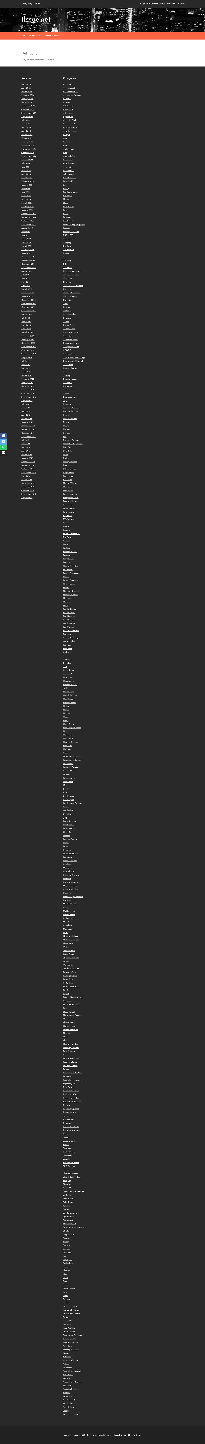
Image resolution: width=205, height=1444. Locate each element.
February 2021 (27, 293)
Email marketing (70, 494)
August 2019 (26, 358)
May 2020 (26, 325)
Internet (66, 774)
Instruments (68, 764)
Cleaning (67, 289)
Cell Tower (67, 268)
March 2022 (26, 246)
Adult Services (69, 106)
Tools (65, 1278)
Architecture (68, 149)
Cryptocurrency (70, 397)
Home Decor (68, 724)
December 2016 (28, 462)
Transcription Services (72, 1310)
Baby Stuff (68, 181)
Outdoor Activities (71, 969)
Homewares (68, 738)
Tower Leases (69, 1288)
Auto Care (67, 160)
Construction (68, 354)
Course (66, 393)
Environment (68, 512)
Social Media (69, 1188)
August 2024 (27, 160)
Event (65, 523)
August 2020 (27, 314)
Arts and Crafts (70, 156)
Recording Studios (71, 1098)
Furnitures (67, 649)
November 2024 (28, 149)
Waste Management (72, 1371)
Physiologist (68, 1019)
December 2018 (28, 386)
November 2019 (28, 347)
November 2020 (28, 304)
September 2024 (28, 156)
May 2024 (26, 171)
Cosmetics (67, 383)
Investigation (69, 778)
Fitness (66, 577)
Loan (65, 846)
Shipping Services (70, 1173)
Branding (67, 217)
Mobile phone (69, 915)
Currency (67, 404)
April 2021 (25, 286)
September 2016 (28, 473)
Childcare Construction (73, 286)
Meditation (68, 900)
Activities (67, 99)
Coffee (66, 322)
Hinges (66, 710)
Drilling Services (70, 462)
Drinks (66, 465)
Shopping (67, 1181)
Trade (65, 1296)
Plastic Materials (70, 1044)
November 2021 (28, 261)
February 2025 (27, 138)
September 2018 (28, 397)
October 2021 (27, 264)
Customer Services (71, 408)
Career (66, 253)
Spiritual (66, 1206)
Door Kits (67, 451)
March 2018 (26, 419)
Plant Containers (70, 1030)
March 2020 (27, 332)
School (66, 1145)
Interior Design (69, 771)
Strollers (66, 1231)
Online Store (68, 954)
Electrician (67, 487)
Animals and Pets (70, 128)
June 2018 (25, 408)
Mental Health (69, 904)
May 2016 (25, 476)
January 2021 (27, 296)
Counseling (67, 390)
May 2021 (25, 282)
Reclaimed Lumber (71, 1091)
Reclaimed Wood (70, 1094)
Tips (65, 1274)
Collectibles (68, 336)
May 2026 (26, 84)
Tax (64, 1256)
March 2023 (26, 203)
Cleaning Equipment (72, 293)
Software (67, 1195)
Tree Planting (69, 1328)
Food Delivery (69, 616)
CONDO (67, 350)
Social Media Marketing (73, 1191)
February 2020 (28, 336)
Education (67, 480)
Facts (65, 544)
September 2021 (28, 268)
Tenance (66, 1267)
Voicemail (67, 1364)
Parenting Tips (69, 972)
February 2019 (27, 379)
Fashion (66, 548)
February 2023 (27, 207)
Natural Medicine (71, 936)
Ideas (65, 753)
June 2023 (25, 192)
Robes (66, 1134)
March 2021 (26, 289)
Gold (65, 667)
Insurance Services (71, 767)
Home (65, 721)
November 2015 (28, 487)
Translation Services (72, 1314)
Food (65, 606)
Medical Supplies (70, 889)
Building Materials (71, 232)
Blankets (67, 199)
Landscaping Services (72, 803)
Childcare (67, 282)
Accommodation (70, 88)
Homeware (68, 735)
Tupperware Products (72, 1335)
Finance (66, 562)
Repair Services (70, 1112)
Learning (67, 814)
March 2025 (26, 135)
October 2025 (27, 110)
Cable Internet (69, 239)
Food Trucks (68, 627)
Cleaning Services (70, 296)
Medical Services (70, 886)
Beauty (66, 189)
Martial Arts (68, 871)
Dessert (66, 429)
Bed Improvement (71, 192)
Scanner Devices (70, 1141)
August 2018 (26, 401)
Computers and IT (71, 347)
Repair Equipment (71, 1109)
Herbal (66, 706)
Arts (65, 153)
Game (65, 656)
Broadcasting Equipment (74, 225)
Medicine (67, 893)
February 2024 (27, 181)
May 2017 (25, 447)
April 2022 (26, 243)
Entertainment (69, 508)
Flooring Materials (71, 591)
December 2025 (28, 102)
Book (65, 210)
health (65, 688)
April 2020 (26, 329)
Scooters (67, 1148)
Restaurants (68, 1119)
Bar (64, 185)
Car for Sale (68, 250)
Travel (65, 1317)
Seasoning (67, 1155)
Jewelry (66, 789)
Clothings (67, 311)
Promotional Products (72, 1073)
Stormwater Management (74, 1227)
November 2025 (28, 106)
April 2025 (26, 131)
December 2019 (28, 343)
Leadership (68, 810)
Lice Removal (69, 828)
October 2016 (27, 469)
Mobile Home (69, 911)
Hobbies (66, 713)
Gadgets (67, 652)
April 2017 (25, 451)
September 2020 (28, 311)
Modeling (67, 922)
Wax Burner (68, 1375)
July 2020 (25, 318)
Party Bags (68, 979)
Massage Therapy (71, 875)
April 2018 (25, 415)
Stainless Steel (69, 1224)
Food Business (69, 613)
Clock (65, 304)
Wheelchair (68, 1396)
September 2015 (28, 494)
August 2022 (27, 228)
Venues (66, 1353)
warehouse (67, 1368)
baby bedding (69, 174)
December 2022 (28, 214)
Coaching (67, 318)
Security (66, 1159)
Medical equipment (71, 882)
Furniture (67, 645)
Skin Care (67, 1184)
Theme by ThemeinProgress (100, 1435)
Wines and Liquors (71, 1414)
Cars (65, 257)
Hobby (66, 717)
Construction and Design (74, 358)
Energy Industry (70, 501)
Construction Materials (73, 361)
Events (66, 526)
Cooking (66, 376)
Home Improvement (72, 728)
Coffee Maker (69, 329)
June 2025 (25, 124)
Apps (65, 146)
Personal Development (73, 997)
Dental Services (70, 419)
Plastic (66, 1040)
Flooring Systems (70, 595)
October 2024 (27, 153)
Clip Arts (67, 300)
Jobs (65, 792)
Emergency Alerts (71, 498)
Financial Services (71, 566)
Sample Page (52, 36)
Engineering (68, 505)
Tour (65, 1281)
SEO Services (69, 1166)
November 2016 (28, 465)
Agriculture (68, 117)
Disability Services (71, 440)
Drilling (66, 458)
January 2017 (27, 458)
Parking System (70, 976)
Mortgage (67, 929)
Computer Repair (70, 340)
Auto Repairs (69, 163)
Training (66, 1303)
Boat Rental (68, 207)
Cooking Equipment (71, 379)
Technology (68, 1263)
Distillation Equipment (73, 444)
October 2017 (27, 433)
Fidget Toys (68, 559)
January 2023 (27, 210)
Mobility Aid (68, 918)
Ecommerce (68, 476)
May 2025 (26, 128)
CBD (65, 264)
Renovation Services (72, 1102)
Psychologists (69, 1084)
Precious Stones (70, 1062)
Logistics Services (71, 854)
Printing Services (70, 1066)
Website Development (72, 1382)
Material (67, 879)
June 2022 (25, 235)
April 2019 (25, 372)
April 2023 (26, 199)
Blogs (65, 203)
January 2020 (27, 340)
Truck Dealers (69, 1332)
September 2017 (28, 437)
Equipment (67, 516)
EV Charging (68, 519)
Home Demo (35, 36)
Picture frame (69, 1026)
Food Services (69, 620)
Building (66, 228)
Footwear (67, 634)
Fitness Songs (69, 584)
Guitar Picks (68, 670)
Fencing (66, 555)
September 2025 (28, 113)
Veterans (67, 1357)
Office (66, 947)
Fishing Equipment (71, 573)
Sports (66, 1209)
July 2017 (25, 440)
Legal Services (69, 821)
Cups (65, 401)
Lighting (66, 836)
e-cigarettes (68, 473)
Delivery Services (70, 411)
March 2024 (26, 178)
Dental (66, 415)
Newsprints (68, 943)
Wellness (66, 1393)
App (65, 138)
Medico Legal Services (73, 897)
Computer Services (71, 343)
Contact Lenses (70, 368)
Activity (66, 102)
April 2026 (26, 88)
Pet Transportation (71, 1004)
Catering (67, 261)
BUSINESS (68, 235)
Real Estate (68, 1087)
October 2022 (27, 221)
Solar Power (68, 1202)
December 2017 (28, 426)
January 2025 (27, 142)
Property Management (73, 1080)
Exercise (66, 530)
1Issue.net (36, 19)
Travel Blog (68, 1321)
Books (65, 214)
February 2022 (27, 250)
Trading (66, 1299)
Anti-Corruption (70, 131)
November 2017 (28, 429)
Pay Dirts (67, 990)
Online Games (69, 951)
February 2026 (27, 95)
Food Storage (69, 623)
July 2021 (25, 275)
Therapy (66, 1270)
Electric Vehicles (70, 483)
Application (68, 142)
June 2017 (25, 444)
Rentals (66, 1105)
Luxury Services (70, 861)
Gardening (67, 659)
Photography (69, 1012)
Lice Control (68, 825)
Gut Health (68, 674)
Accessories (68, 84)
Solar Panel (68, 1199)
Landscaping (68, 800)
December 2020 (28, 300)
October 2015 (27, 491)
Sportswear (68, 1220)
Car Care (67, 246)
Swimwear (67, 1252)
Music (65, 933)
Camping (67, 243)
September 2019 (28, 354)
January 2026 (27, 99)
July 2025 (25, 120)
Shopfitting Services (72, 1177)
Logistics (67, 850)
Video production (70, 1360)
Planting (66, 1033)
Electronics (68, 491)
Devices (66, 433)
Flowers (66, 602)
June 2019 (25, 365)
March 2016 (26, 480)
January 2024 (27, 185)
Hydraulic (67, 749)
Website (66, 1378)
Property (67, 1076)
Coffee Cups (68, 325)
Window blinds (69, 1400)
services (66, 1170)
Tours (65, 1285)
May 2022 (26, 239)
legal (65, 818)
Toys (65, 1292)
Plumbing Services (71, 1048)
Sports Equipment (71, 1213)
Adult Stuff (68, 110)
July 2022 (25, 232)
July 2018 (25, 404)
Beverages (67, 196)
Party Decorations (71, 986)
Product (66, 1069)
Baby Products (69, 178)
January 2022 (27, 253)
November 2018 (28, 390)
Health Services (70, 695)
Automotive (68, 167)
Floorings (67, 598)
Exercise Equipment (71, 534)
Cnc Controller (69, 314)
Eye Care (67, 537)
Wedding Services (70, 1389)
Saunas (66, 1137)
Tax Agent (67, 1260)
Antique (66, 135)
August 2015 (26, 498)
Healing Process (70, 685)
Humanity (67, 746)
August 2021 (26, 271)
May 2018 (25, 411)
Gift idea (67, 663)
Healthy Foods (69, 703)
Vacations (67, 1346)
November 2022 (28, 217)
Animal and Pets (70, 124)
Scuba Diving (69, 1152)
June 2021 (25, 278)
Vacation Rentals (70, 1342)
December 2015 (28, 483)
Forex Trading (69, 641)
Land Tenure (68, 796)
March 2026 (26, 92)
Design (66, 426)
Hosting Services (70, 742)
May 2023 (26, 196)
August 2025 (27, 117)
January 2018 (27, 422)
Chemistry (67, 278)
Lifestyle (67, 832)
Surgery (66, 1245)
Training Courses (70, 1306)
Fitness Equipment (71, 580)
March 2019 (26, 376)
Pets (65, 1008)
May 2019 (25, 368)
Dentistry (67, 422)
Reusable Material (71, 1127)
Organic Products (71, 958)
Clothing (66, 307)
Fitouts (66, 588)
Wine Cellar (68, 1403)
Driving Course (69, 469)
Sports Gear (68, 1217)
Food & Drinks (69, 609)
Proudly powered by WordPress (128, 1435)
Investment (68, 782)
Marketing (67, 868)
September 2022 (28, 225)
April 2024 (26, 174)
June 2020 (26, 322)
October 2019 (27, 350)
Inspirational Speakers (73, 760)
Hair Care (67, 677)
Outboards (68, 965)
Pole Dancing (69, 1051)
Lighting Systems (70, 839)
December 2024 (28, 146)
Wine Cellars (68, 1407)
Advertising (68, 113)
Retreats (67, 1123)
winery (65, 1411)
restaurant (67, 1116)
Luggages (67, 857)
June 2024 (25, 167)
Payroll (66, 994)
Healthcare (68, 699)
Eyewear (66, 541)
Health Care (68, 692)
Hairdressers (68, 681)
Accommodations (70, 92)
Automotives (68, 171)
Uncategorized (69, 1339)
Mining (66, 907)
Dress (65, 455)
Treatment (67, 1324)
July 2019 (25, 361)
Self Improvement (71, 1163)
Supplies (66, 1238)
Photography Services (72, 1015)
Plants (66, 1037)
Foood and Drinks (71, 631)
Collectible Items (70, 332)
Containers (68, 372)
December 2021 (28, 257)
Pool (65, 1055)
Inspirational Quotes (72, 756)
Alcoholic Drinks (70, 120)
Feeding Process (70, 552)
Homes (66, 731)
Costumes (67, 386)
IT (64, 785)
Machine (67, 864)
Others (66, 961)
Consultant (68, 365)
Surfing (66, 1242)
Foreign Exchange (71, 638)
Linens (66, 843)
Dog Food (67, 447)
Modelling (67, 925)
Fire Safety (68, 570)
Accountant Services (72, 95)
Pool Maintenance (71, 1058)
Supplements (68, 1235)
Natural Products (71, 940)
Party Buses (68, 983)
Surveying (67, 1249)
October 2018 (27, 393)
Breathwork (68, 221)
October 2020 (27, 307)
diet (64, 437)
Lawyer (66, 807)
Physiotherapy (69, 1022)
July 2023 (25, 189)
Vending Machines (71, 1350)
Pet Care (67, 1001)
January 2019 (27, 383)
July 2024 (25, 163)
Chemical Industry (71, 275)
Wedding (67, 1385)
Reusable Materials (71, 1130)
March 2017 (26, 455)
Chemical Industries (71, 271)
